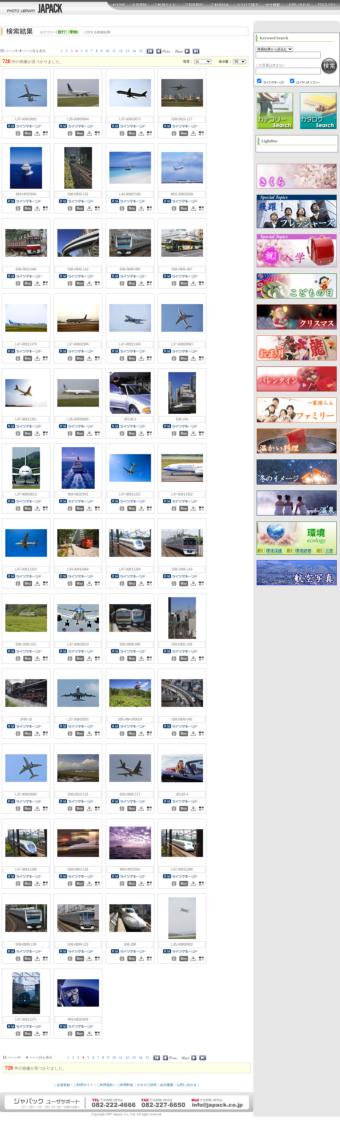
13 (127, 51)
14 (134, 51)
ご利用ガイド (83, 1085)
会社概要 (166, 1085)
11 (114, 51)
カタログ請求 (147, 1085)
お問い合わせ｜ (188, 1085)
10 (107, 51)
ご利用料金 (125, 1085)
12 (120, 51)
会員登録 (63, 1085)
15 (140, 51)
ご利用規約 (105, 1085)
